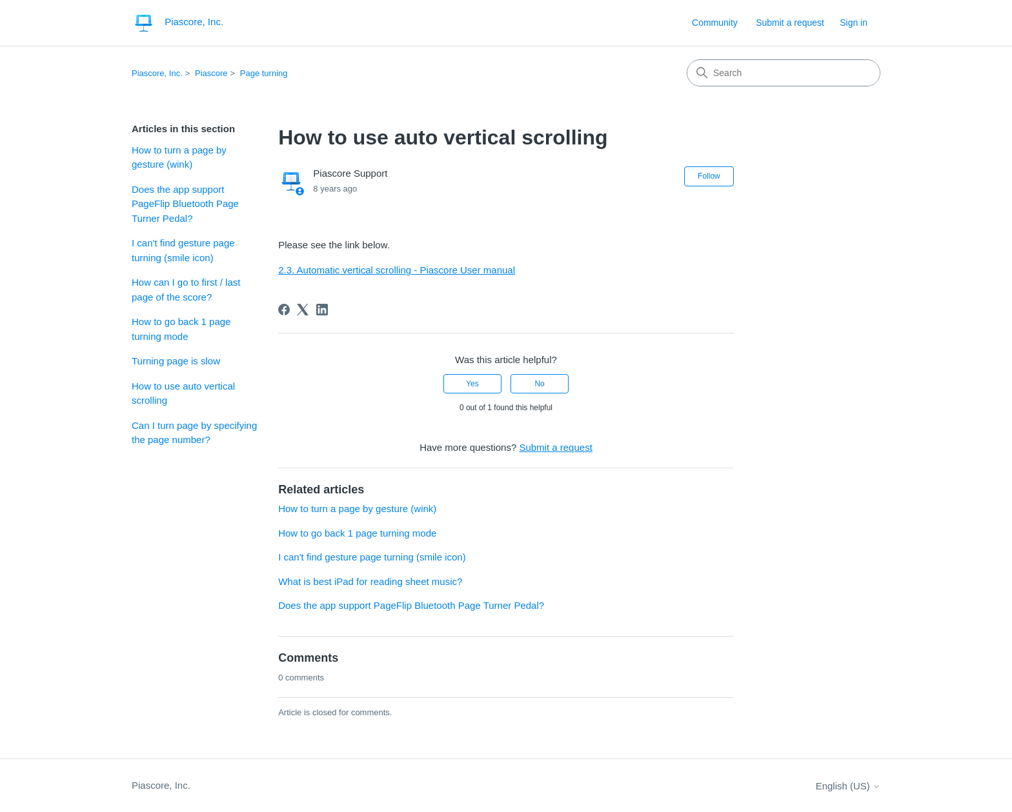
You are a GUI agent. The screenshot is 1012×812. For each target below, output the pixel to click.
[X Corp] (303, 309)
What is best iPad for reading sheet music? (370, 581)
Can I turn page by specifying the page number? (194, 433)
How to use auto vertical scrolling (183, 393)
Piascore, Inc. (157, 73)
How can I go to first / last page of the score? (186, 289)
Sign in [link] (853, 22)
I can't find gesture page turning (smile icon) (183, 250)
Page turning (264, 73)
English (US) (848, 785)
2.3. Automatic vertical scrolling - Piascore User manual (396, 269)
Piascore (211, 73)
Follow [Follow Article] (709, 176)
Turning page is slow (176, 360)
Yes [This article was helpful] (472, 383)
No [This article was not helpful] (539, 383)
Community (715, 22)
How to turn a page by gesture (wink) (179, 157)
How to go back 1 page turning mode (181, 329)
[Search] (783, 73)
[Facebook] (284, 309)
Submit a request (790, 22)
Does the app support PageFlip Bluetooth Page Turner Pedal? (185, 204)
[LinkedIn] (322, 309)
